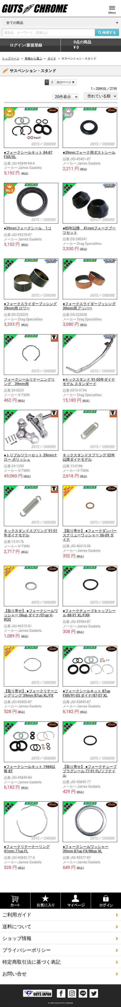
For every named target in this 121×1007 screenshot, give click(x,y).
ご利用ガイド (16, 915)
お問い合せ (14, 974)
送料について (16, 926)
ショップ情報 (16, 938)
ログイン (26, 45)
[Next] (65, 82)
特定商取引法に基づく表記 (31, 962)
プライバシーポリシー (26, 950)
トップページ (10, 58)
